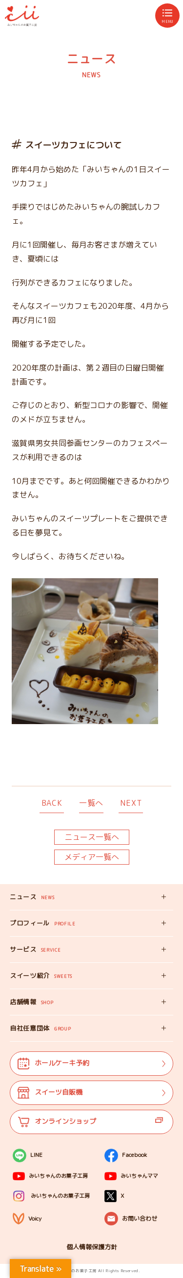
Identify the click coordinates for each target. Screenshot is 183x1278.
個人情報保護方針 (91, 1246)
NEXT (131, 803)
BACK (51, 803)
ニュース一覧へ (91, 837)
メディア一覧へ (91, 857)
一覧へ (91, 803)
